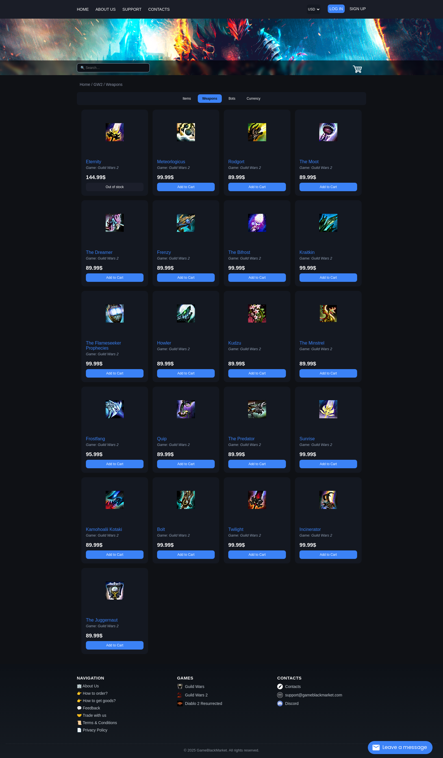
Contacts (289, 686)
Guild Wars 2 (192, 695)
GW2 (98, 84)
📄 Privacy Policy (92, 730)
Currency (253, 99)
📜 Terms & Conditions (97, 722)
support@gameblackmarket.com (309, 695)
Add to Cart (186, 187)
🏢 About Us (88, 686)
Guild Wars (191, 686)
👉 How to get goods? (96, 700)
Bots (232, 99)
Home (85, 84)
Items (187, 99)
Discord (287, 703)
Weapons (209, 99)
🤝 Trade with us (91, 715)
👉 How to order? (92, 693)
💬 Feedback (88, 708)
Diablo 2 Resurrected (199, 703)
